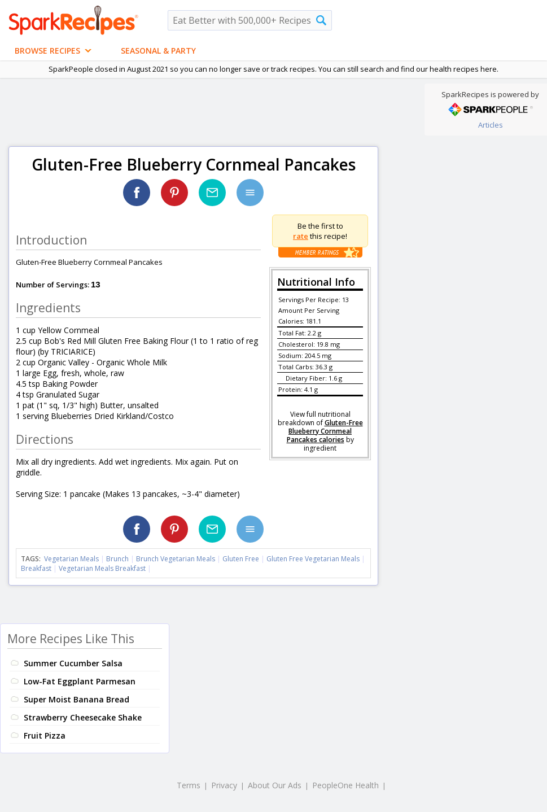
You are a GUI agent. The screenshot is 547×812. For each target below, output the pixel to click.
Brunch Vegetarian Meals (175, 559)
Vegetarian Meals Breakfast (102, 568)
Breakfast (36, 568)
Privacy (224, 785)
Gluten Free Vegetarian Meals (313, 559)
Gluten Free (240, 559)
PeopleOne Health (345, 785)
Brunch (117, 559)
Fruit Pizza (44, 735)
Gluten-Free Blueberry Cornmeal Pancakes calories (325, 431)
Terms (188, 785)
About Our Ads (274, 785)
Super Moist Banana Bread (76, 699)
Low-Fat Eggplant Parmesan (79, 681)
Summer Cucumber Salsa (73, 663)
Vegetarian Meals (71, 559)
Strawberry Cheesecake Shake (83, 717)
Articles (490, 125)
